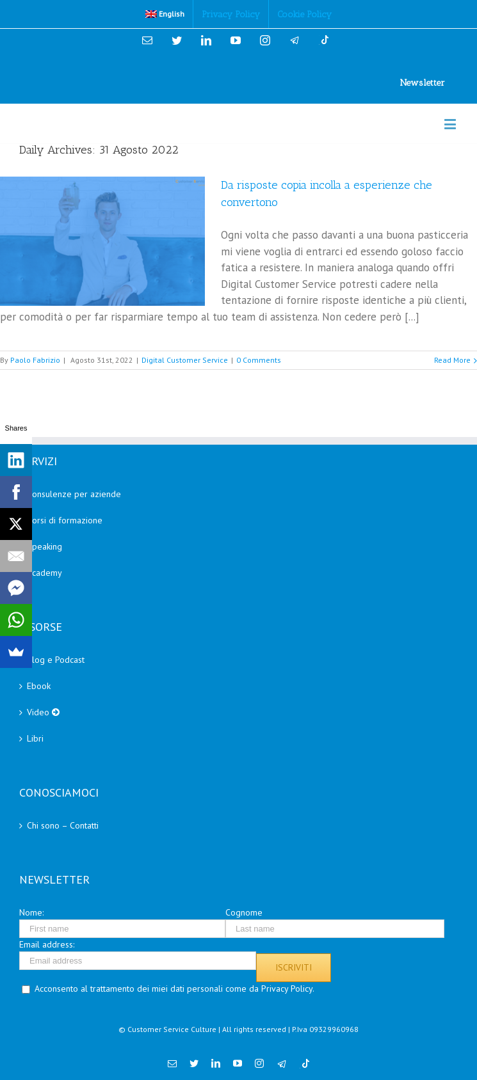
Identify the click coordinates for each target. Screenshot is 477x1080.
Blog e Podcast (56, 659)
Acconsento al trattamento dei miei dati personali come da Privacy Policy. (174, 988)
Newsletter (422, 82)
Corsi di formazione (64, 520)
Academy (44, 572)
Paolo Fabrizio (35, 360)
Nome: (31, 912)
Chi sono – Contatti (63, 825)
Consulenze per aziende (74, 494)
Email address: (46, 944)
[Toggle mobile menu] (451, 124)
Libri (35, 738)
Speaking (44, 546)
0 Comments (258, 360)
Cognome (244, 912)
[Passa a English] (165, 14)
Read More (452, 360)
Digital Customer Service (184, 360)
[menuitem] (165, 14)
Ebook (39, 686)
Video (43, 712)
